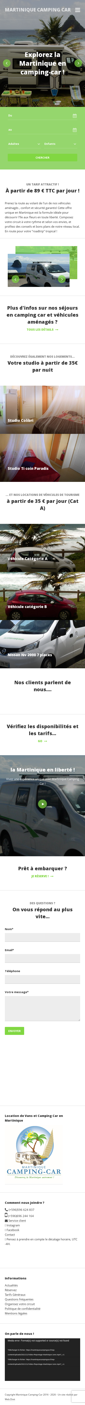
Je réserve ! (42, 876)
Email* (9, 950)
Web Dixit (10, 1399)
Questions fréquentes (19, 1299)
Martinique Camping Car (38, 9)
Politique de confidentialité (22, 1309)
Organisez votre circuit (20, 1304)
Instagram (13, 1225)
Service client (15, 1220)
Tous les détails (42, 329)
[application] (42, 1359)
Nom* (9, 929)
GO (42, 741)
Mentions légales (16, 1313)
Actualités (11, 1285)
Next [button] (78, 63)
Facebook (13, 1230)
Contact (10, 1234)
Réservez (11, 1290)
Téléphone (12, 971)
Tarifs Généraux (15, 1295)
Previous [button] (7, 63)
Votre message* (17, 992)
